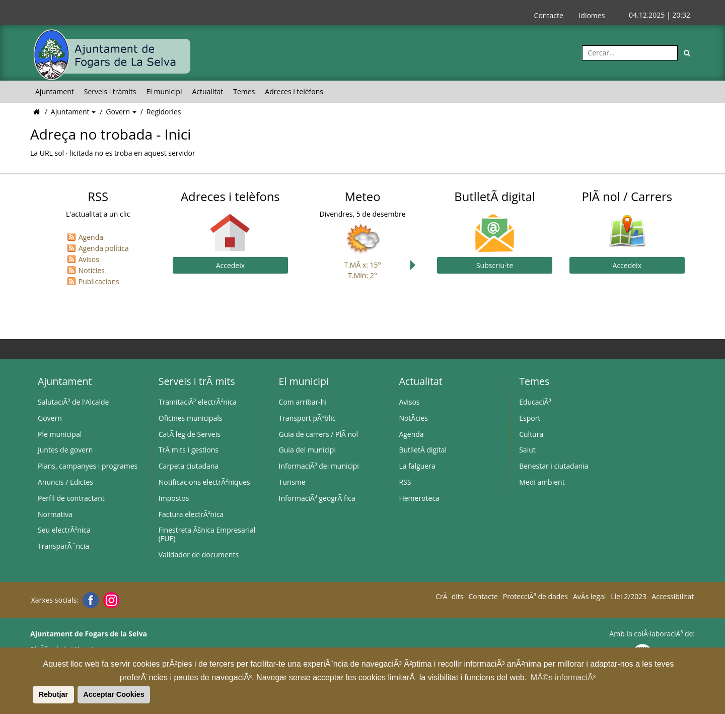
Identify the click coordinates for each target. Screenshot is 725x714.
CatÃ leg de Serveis (190, 434)
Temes (244, 91)
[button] (31, 694)
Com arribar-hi (303, 402)
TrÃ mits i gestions (189, 450)
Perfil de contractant (71, 498)
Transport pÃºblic (307, 418)
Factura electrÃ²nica (191, 514)
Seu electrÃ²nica (64, 530)
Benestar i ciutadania (553, 466)
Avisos (89, 259)
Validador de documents (199, 554)
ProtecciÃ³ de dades (535, 596)
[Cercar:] (630, 52)
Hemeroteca (419, 498)
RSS (405, 482)
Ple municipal (60, 434)
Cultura (531, 434)
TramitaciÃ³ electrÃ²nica (198, 402)
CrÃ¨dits (449, 596)
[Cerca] (687, 52)
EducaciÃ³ (535, 402)
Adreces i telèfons (294, 91)
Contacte (548, 15)
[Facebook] (89, 600)
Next (415, 265)
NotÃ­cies (413, 418)
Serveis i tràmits (110, 91)
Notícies (92, 270)
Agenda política (104, 248)
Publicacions (99, 281)
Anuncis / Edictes (65, 482)
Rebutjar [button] (53, 694)
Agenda (91, 237)
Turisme (292, 482)
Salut (527, 450)
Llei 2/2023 (628, 596)
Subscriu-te (494, 265)
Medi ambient (541, 482)
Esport (529, 418)
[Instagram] (110, 600)
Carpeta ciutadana (189, 466)
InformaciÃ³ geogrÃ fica (317, 498)
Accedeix (230, 265)
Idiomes (591, 15)
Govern (118, 111)
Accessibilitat (672, 596)
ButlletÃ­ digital (423, 450)
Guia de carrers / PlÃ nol (318, 434)
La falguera (417, 466)
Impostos (174, 498)
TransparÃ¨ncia (63, 546)
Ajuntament (54, 91)
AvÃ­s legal (589, 596)
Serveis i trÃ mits (197, 381)
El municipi (164, 91)
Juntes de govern (65, 450)
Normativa (55, 514)
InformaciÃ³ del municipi (319, 466)
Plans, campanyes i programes (87, 466)
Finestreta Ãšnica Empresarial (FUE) (207, 534)
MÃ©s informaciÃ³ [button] (563, 677)
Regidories (164, 111)
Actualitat (207, 91)
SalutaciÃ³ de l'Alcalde (73, 402)
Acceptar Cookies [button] (113, 694)
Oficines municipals (191, 418)
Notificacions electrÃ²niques (204, 482)
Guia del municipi (307, 450)
